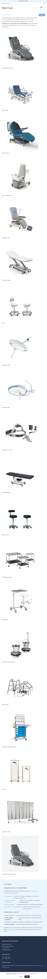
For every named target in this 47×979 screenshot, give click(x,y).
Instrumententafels (18, 907)
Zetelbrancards (9, 900)
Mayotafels (8, 907)
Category (42, 15)
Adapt (21, 976)
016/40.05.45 (5, 948)
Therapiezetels (9, 896)
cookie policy (38, 973)
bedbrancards (8, 902)
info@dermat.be (6, 949)
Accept (27, 976)
